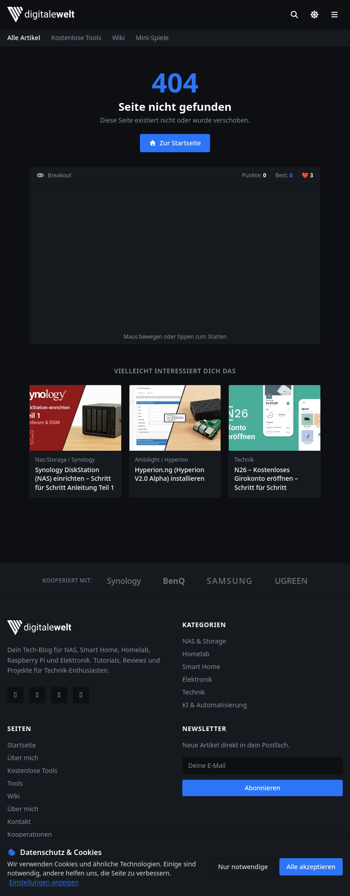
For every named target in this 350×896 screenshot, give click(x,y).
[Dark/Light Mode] (314, 14)
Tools (15, 783)
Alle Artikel (23, 37)
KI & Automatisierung (214, 704)
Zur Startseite (175, 143)
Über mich (22, 757)
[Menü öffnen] (334, 14)
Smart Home (201, 666)
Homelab (196, 653)
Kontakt (19, 821)
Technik (193, 692)
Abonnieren (262, 787)
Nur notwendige (243, 866)
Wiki (118, 37)
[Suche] (294, 14)
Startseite (21, 745)
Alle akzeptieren (311, 866)
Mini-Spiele (152, 37)
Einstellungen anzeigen (44, 882)
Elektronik (197, 679)
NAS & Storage (204, 641)
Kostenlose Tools (76, 37)
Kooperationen (29, 834)
